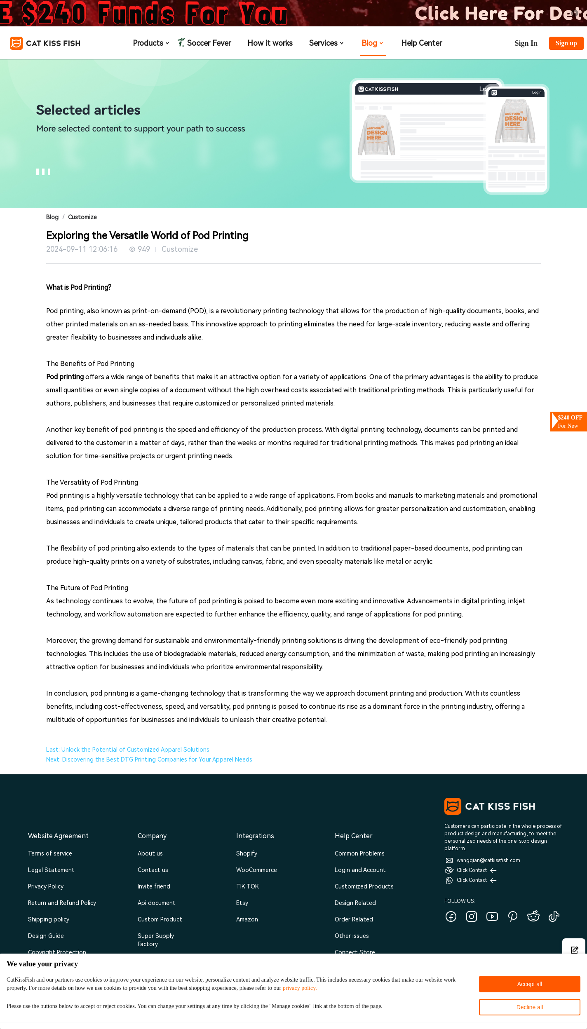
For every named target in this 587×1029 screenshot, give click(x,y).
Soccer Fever (208, 43)
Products (152, 43)
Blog (373, 43)
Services (327, 43)
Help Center (421, 43)
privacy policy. (300, 988)
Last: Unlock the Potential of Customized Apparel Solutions (127, 749)
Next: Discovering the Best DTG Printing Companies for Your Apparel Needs (149, 759)
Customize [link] (82, 217)
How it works (270, 43)
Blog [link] (52, 217)
